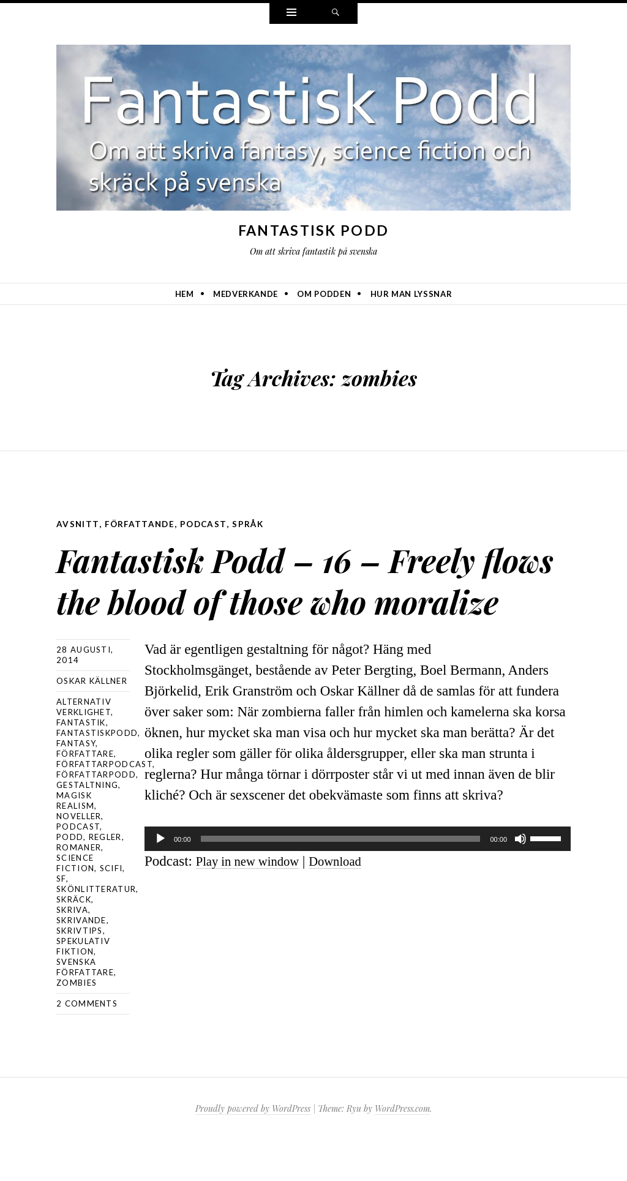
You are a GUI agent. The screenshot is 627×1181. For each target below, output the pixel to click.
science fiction (75, 904)
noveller (78, 857)
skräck (73, 940)
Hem (184, 294)
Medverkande (245, 294)
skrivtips (79, 972)
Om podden (324, 294)
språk (253, 524)
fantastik (81, 763)
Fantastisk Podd (313, 230)
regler (105, 878)
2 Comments (87, 1044)
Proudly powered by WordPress (252, 1149)
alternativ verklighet (83, 748)
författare (85, 795)
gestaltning (87, 826)
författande (141, 524)
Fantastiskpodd (97, 774)
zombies (76, 1024)
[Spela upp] (160, 879)
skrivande (81, 961)
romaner (78, 888)
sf (61, 919)
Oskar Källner (91, 722)
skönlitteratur (96, 930)
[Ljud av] (520, 879)
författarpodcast (104, 805)
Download (350, 901)
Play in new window (253, 901)
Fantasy (76, 784)
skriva (72, 951)
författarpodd (96, 815)
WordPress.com (402, 1149)
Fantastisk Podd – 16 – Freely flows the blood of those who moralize (280, 596)
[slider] (341, 879)
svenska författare (85, 1008)
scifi (111, 909)
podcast (208, 524)
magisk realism (75, 841)
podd (69, 878)
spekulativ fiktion (83, 987)
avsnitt (78, 524)
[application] (358, 879)
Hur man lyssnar (411, 294)
